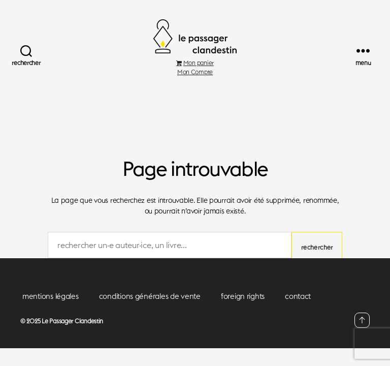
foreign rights (243, 308)
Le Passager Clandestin (72, 333)
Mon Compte (195, 83)
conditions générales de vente (150, 308)
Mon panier (195, 74)
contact (298, 308)
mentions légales (50, 308)
